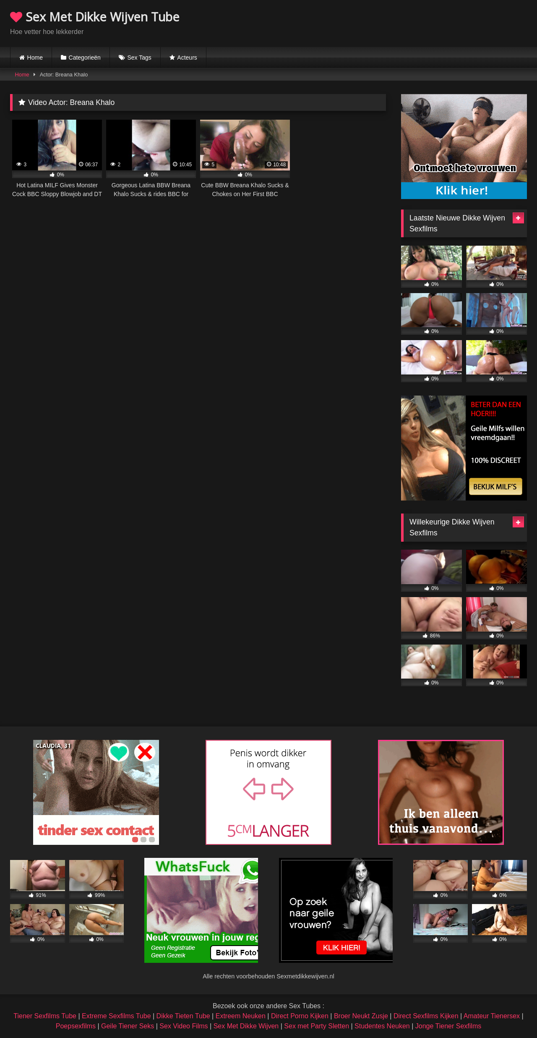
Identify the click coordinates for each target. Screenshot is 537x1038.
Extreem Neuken (241, 1016)
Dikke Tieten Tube (183, 1016)
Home (35, 57)
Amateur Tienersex (492, 1016)
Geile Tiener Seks (127, 1026)
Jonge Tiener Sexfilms (448, 1026)
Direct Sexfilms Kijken (426, 1016)
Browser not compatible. (429, 22)
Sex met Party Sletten (316, 1026)
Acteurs (187, 57)
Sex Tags (139, 57)
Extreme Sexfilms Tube (116, 1016)
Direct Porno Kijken (299, 1016)
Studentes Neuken (382, 1026)
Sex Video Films (183, 1026)
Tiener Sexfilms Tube (44, 1016)
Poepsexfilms (76, 1026)
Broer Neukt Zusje (361, 1016)
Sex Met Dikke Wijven (246, 1026)
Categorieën (85, 57)
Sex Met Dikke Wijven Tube (95, 16)
